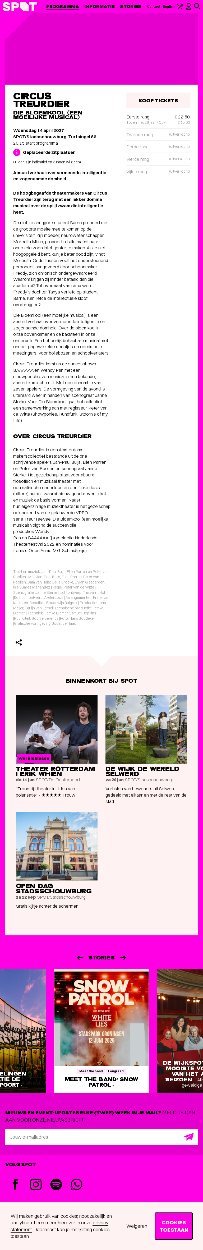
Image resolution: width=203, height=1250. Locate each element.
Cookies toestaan (173, 1226)
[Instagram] (36, 1185)
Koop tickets (158, 100)
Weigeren (136, 1226)
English (168, 6)
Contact (154, 6)
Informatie (99, 6)
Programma (62, 6)
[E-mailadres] (101, 1137)
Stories (131, 6)
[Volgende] (123, 957)
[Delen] (18, 642)
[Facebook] (15, 1184)
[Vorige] (79, 957)
